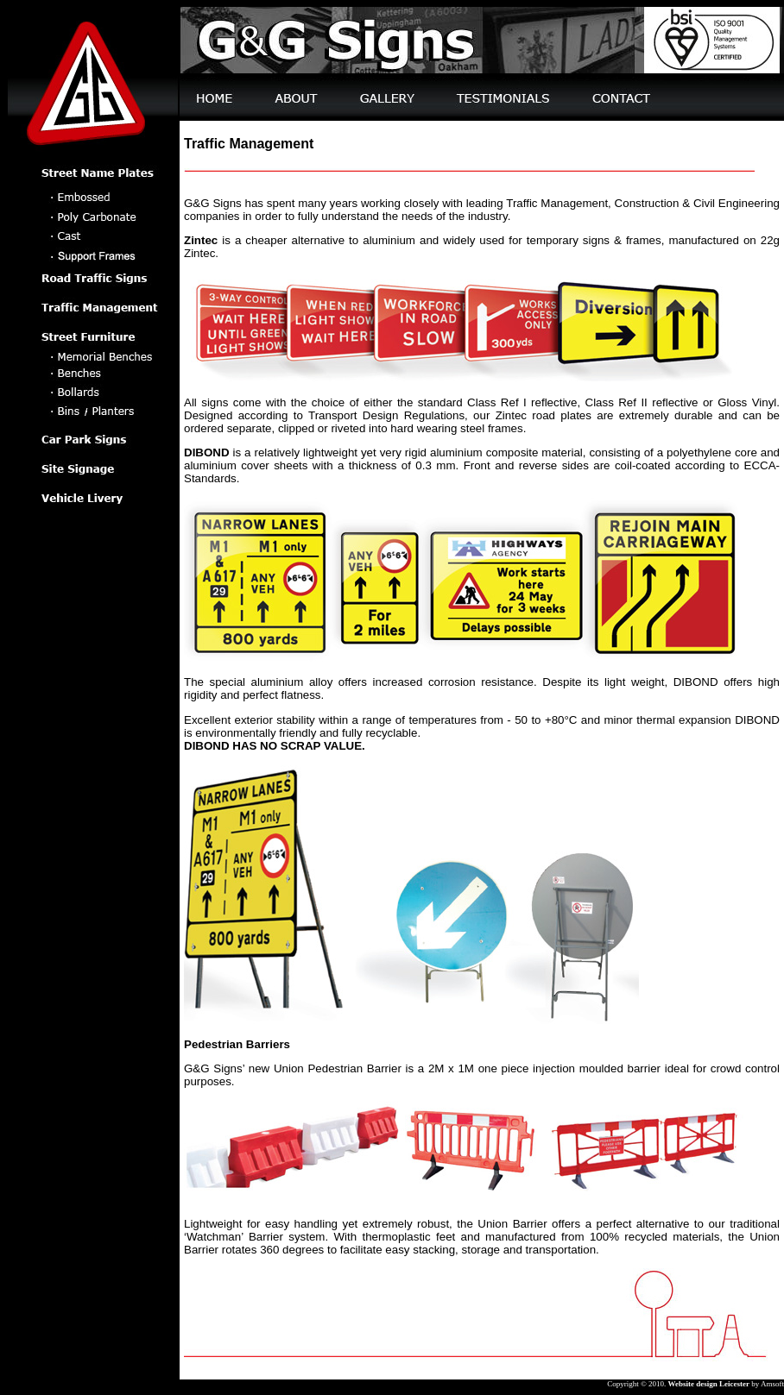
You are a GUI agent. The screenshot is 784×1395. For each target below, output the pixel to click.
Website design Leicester (708, 1383)
